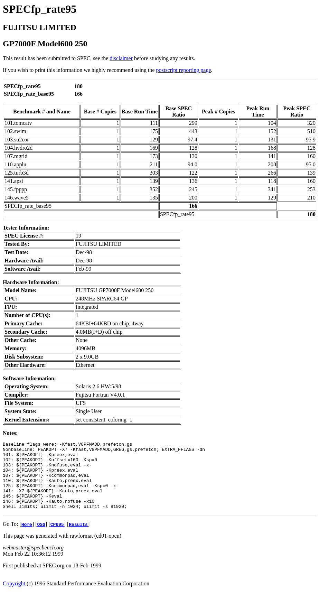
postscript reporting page (183, 70)
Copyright (14, 597)
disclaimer (121, 58)
